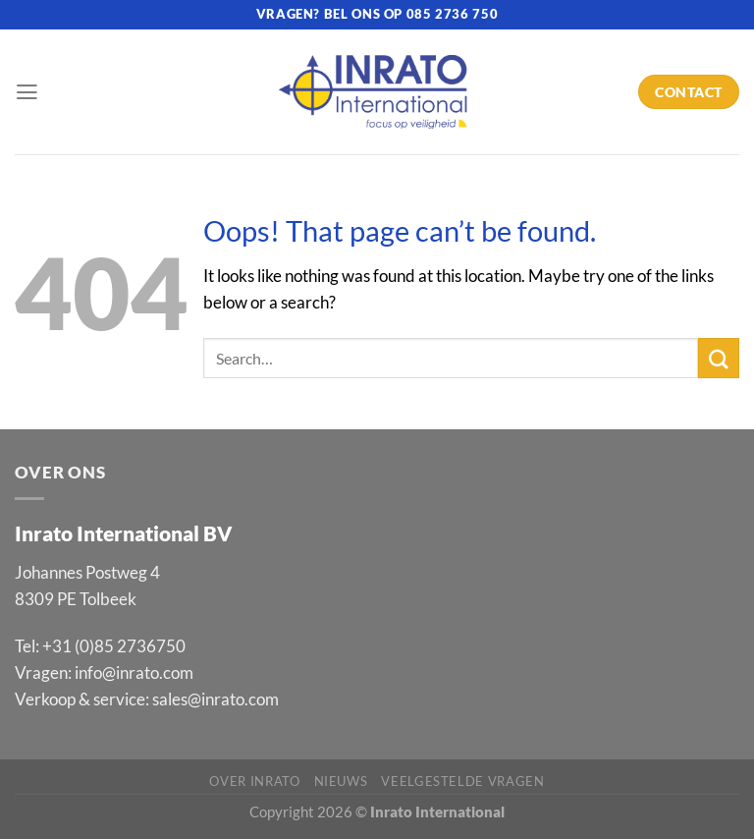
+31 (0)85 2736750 (114, 646)
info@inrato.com (134, 672)
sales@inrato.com (215, 699)
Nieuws (341, 781)
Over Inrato (254, 781)
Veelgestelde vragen (462, 781)
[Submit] (718, 358)
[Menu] (27, 92)
